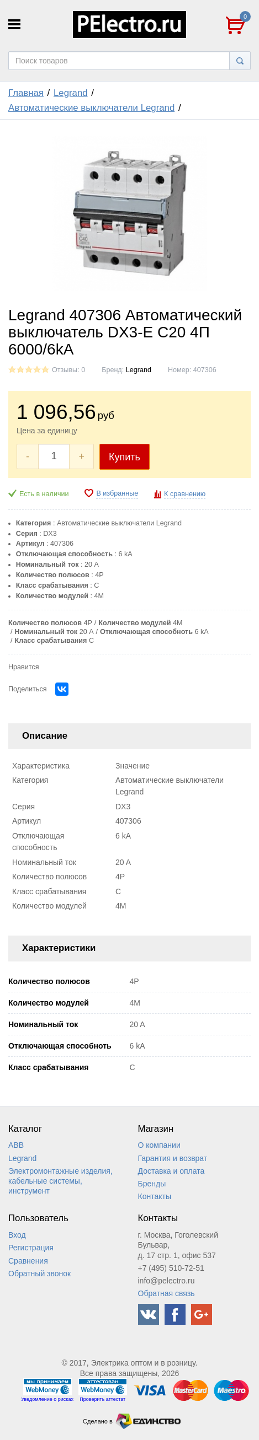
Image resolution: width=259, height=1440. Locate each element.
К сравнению (184, 494)
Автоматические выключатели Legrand (91, 108)
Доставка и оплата (171, 1171)
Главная (26, 93)
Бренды (152, 1183)
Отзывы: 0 (68, 370)
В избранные (117, 493)
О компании (159, 1145)
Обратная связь (166, 1293)
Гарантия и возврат (173, 1158)
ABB (16, 1145)
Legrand (71, 93)
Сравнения (28, 1260)
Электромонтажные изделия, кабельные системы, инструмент (60, 1181)
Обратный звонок (39, 1273)
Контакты (154, 1196)
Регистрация (31, 1247)
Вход (17, 1235)
